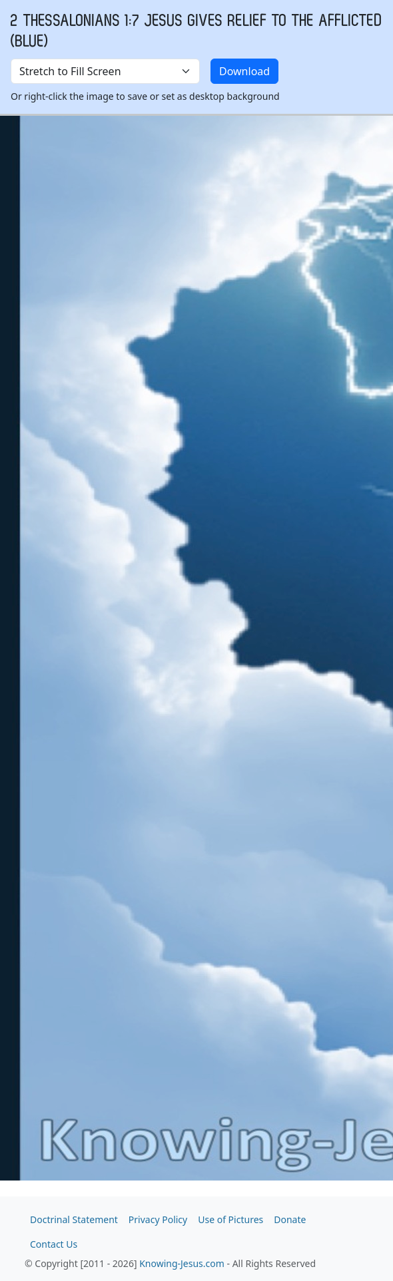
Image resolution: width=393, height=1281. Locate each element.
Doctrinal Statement (74, 1219)
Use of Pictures (230, 1219)
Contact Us (53, 1244)
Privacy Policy (158, 1219)
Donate (290, 1219)
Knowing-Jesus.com (181, 1263)
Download (244, 71)
